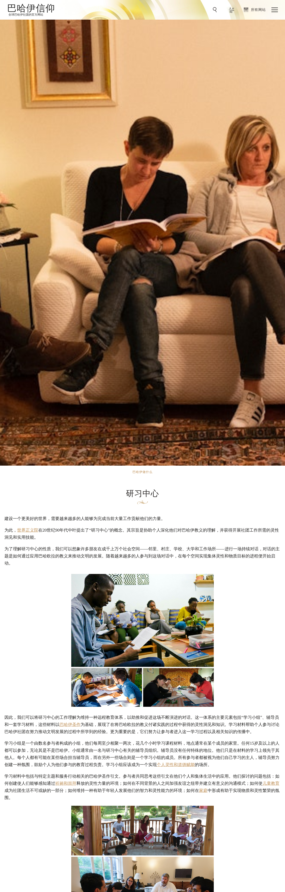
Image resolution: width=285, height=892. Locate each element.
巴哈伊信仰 (31, 7)
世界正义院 (27, 530)
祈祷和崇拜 (65, 783)
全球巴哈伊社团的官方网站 (25, 14)
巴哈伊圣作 (70, 724)
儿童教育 (271, 783)
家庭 (203, 790)
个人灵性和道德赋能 (176, 764)
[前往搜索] (215, 9)
